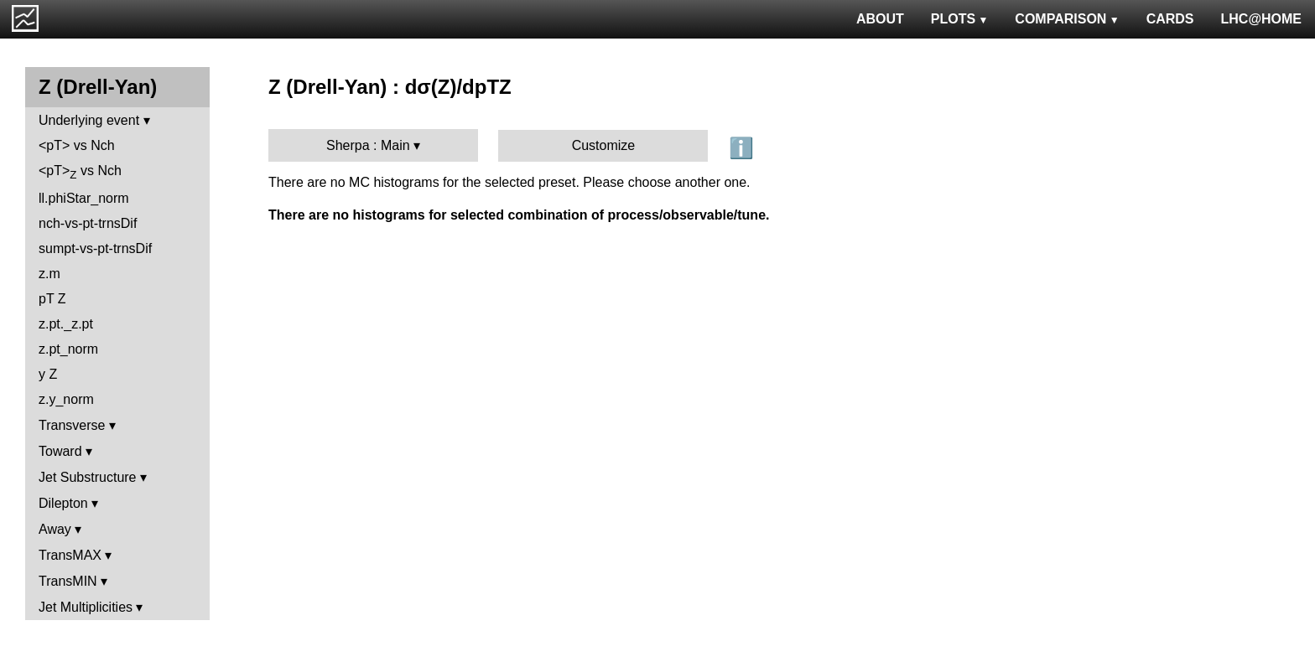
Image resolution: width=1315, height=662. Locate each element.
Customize (604, 145)
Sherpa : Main (368, 145)
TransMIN (68, 581)
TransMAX (70, 555)
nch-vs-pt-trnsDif (88, 223)
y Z (48, 374)
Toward (60, 451)
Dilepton (63, 503)
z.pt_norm (68, 349)
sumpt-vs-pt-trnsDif (95, 248)
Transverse (72, 425)
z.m (49, 273)
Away (55, 529)
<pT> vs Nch (77, 145)
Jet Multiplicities (86, 607)
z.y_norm (66, 399)
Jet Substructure (88, 477)
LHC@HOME (1261, 19)
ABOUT (880, 19)
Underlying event (89, 120)
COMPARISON (1067, 19)
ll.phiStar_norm (84, 198)
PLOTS (960, 19)
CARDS (1170, 19)
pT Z (52, 299)
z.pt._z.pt (66, 324)
